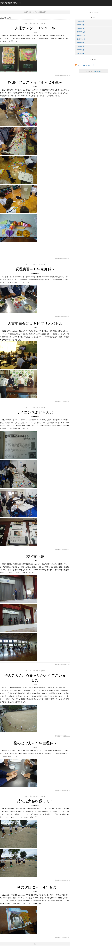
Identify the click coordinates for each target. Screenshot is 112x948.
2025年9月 (80, 43)
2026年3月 (80, 21)
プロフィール (93, 12)
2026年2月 (80, 25)
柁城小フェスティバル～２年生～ (35, 82)
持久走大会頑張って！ (35, 801)
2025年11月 (81, 35)
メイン (35, 12)
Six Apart (98, 71)
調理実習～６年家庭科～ (35, 269)
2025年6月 (80, 50)
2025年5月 (80, 53)
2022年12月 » (43, 12)
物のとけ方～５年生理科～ (35, 743)
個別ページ (67, 75)
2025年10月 (81, 39)
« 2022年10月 (27, 12)
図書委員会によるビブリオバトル (35, 324)
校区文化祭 (35, 556)
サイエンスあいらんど (35, 412)
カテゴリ (93, 59)
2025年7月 (80, 46)
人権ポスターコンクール (35, 28)
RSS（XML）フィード (86, 65)
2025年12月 (81, 32)
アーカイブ (93, 17)
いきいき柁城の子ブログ (11, 3)
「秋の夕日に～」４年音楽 (35, 887)
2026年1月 (80, 28)
